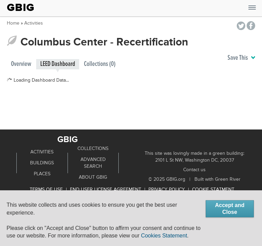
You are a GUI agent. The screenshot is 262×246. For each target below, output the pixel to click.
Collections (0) (100, 64)
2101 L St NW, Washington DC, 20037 (194, 160)
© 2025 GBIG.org (166, 179)
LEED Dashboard (57, 64)
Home (13, 23)
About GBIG (93, 177)
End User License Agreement (105, 189)
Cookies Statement (164, 235)
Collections (92, 148)
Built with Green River (217, 179)
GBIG (20, 7)
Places (42, 174)
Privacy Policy (166, 189)
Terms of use (46, 189)
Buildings (42, 163)
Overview (21, 64)
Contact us (194, 169)
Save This (241, 58)
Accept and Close (229, 208)
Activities (33, 23)
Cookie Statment (213, 189)
